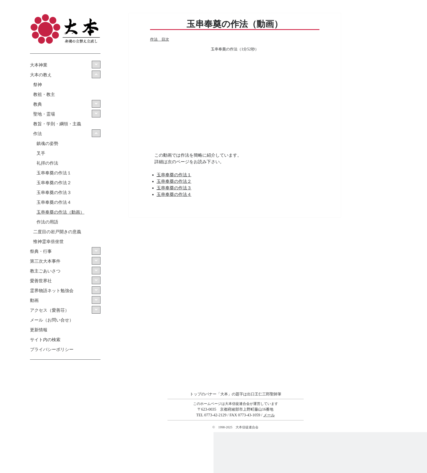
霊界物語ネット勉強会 (52, 290)
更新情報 (38, 330)
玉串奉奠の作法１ (53, 173)
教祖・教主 (44, 94)
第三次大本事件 (45, 261)
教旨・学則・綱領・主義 (57, 124)
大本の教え (41, 74)
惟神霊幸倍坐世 (48, 241)
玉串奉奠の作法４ (53, 202)
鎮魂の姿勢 (47, 143)
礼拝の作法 (47, 163)
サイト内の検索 (45, 339)
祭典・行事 (41, 251)
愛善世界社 (41, 280)
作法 (37, 133)
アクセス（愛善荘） (49, 310)
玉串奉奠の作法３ (53, 192)
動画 (34, 300)
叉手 (40, 153)
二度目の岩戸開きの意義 (57, 231)
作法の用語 (47, 222)
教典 (37, 104)
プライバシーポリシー (52, 349)
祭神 (37, 84)
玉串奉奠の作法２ (53, 182)
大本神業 (38, 65)
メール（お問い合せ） (52, 320)
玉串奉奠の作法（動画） (60, 212)
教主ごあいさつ (45, 271)
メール (269, 415)
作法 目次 (159, 39)
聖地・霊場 (44, 114)
